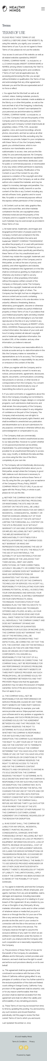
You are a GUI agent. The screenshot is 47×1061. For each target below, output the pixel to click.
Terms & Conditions (19, 1041)
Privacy (32, 1041)
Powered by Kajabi (23, 1055)
